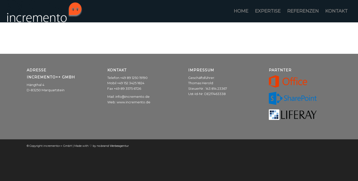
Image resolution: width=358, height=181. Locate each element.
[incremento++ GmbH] (45, 11)
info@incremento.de (132, 97)
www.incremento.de (133, 102)
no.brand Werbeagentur (113, 146)
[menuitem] (241, 11)
